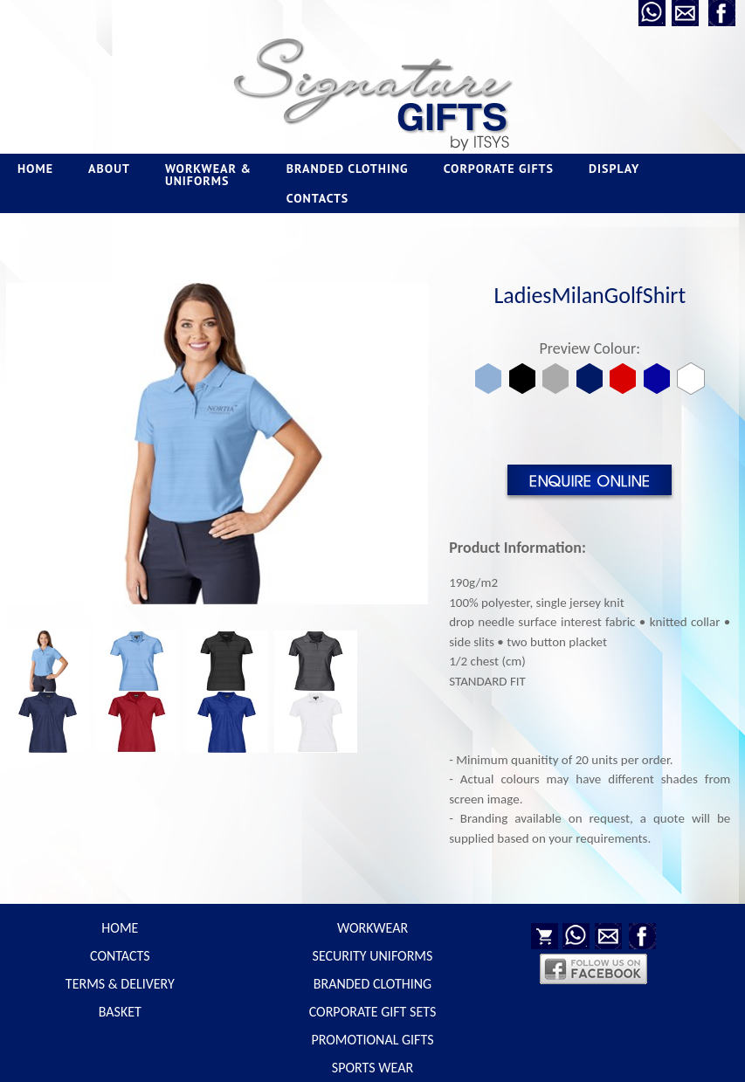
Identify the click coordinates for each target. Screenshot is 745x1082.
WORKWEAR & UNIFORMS (208, 175)
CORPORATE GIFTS (499, 168)
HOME (35, 168)
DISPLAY (614, 168)
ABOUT (109, 168)
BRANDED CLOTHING (347, 168)
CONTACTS (317, 198)
